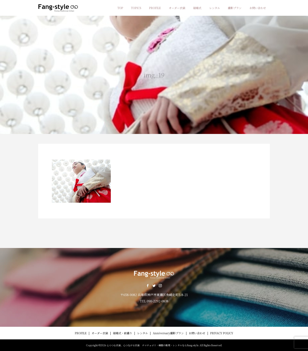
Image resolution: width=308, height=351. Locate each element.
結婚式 (197, 8)
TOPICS (136, 8)
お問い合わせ (257, 8)
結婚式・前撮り (122, 333)
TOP (120, 8)
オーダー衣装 (177, 8)
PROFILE (155, 8)
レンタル (214, 8)
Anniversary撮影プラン (168, 333)
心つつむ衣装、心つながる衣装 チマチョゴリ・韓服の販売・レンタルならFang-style (152, 345)
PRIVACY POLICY (221, 333)
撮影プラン (235, 8)
